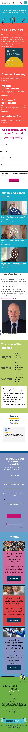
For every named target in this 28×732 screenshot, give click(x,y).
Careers (14, 728)
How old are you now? (14, 475)
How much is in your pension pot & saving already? (14, 494)
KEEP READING (14, 578)
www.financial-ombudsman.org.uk (14, 727)
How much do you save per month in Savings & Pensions (14, 503)
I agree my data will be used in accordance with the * (14, 174)
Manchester (12, 711)
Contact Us (19, 728)
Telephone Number (5, 158)
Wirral (20, 711)
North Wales (7, 711)
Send (14, 180)
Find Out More (5, 81)
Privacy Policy (3, 175)
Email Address (4, 151)
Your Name (3, 144)
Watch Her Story (5, 244)
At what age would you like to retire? (14, 484)
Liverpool (16, 711)
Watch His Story (5, 219)
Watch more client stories (8, 221)
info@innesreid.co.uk (15, 701)
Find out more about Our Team (9, 298)
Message (2, 164)
